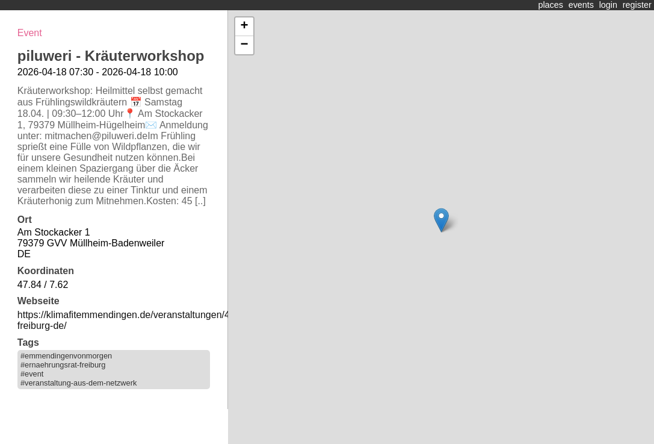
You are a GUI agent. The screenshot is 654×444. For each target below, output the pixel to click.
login (608, 5)
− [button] (244, 45)
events (581, 5)
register (637, 5)
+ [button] (244, 26)
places (550, 5)
